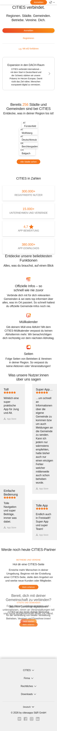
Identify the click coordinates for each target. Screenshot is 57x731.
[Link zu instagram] (31, 720)
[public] (52, 2)
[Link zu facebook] (25, 720)
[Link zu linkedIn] (38, 720)
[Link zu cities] (19, 720)
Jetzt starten (28, 621)
